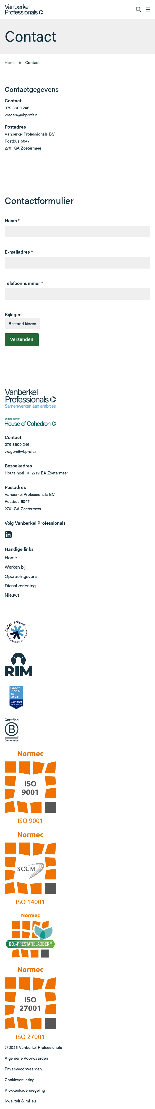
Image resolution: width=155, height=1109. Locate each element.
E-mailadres (19, 251)
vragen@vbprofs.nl (22, 115)
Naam (12, 220)
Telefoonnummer (24, 283)
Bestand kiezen (22, 323)
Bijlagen (13, 314)
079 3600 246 (17, 108)
